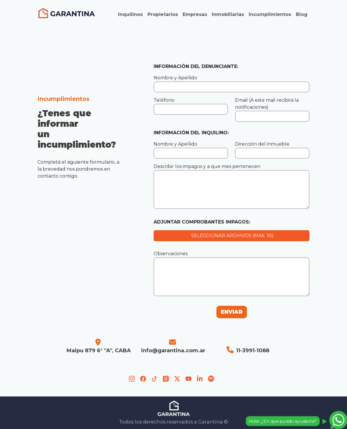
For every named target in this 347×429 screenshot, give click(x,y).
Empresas (195, 14)
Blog (301, 14)
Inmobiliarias (228, 14)
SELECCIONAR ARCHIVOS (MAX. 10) (231, 235)
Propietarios (162, 14)
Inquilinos (130, 14)
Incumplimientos (270, 14)
